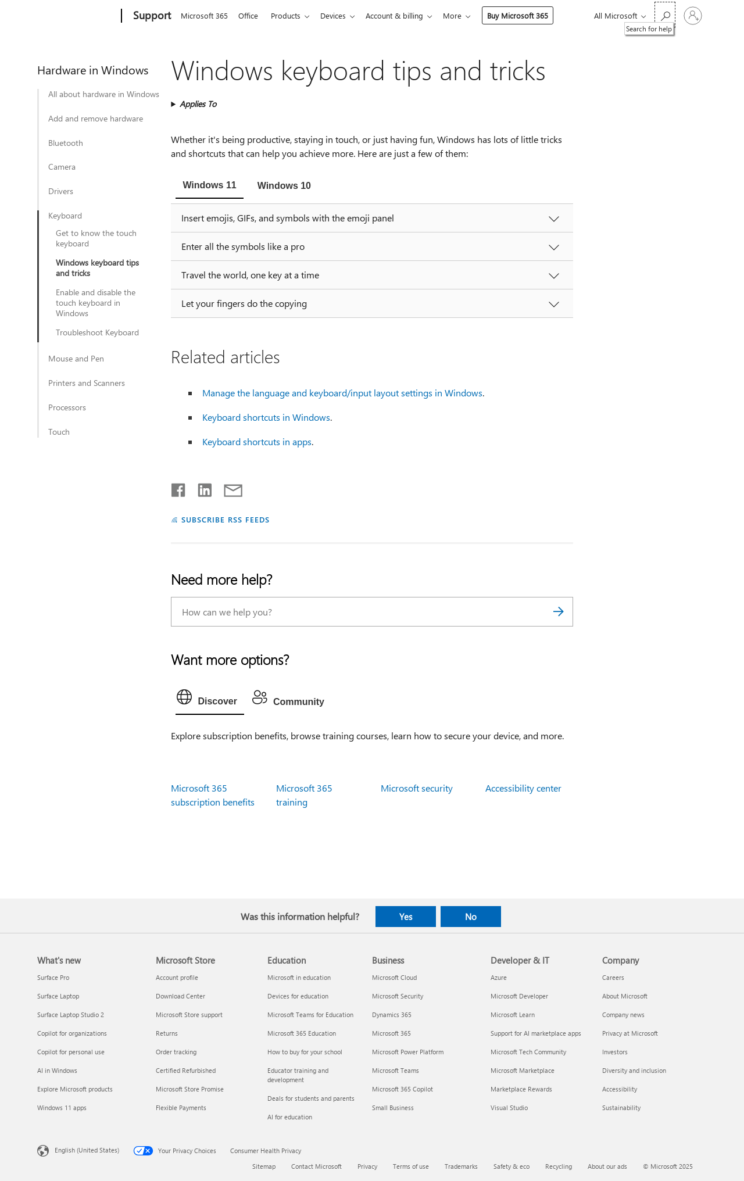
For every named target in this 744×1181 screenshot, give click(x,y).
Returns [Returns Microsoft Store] (167, 1033)
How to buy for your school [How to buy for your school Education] (304, 1051)
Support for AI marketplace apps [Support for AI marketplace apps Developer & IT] (536, 1033)
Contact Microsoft (316, 1166)
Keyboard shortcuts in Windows (266, 417)
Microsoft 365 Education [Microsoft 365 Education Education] (301, 1033)
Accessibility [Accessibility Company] (619, 1089)
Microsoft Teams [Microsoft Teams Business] (395, 1070)
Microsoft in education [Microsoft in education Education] (299, 977)
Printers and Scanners (86, 383)
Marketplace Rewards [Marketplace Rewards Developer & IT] (521, 1089)
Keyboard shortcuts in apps (257, 441)
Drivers (60, 191)
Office (250, 15)
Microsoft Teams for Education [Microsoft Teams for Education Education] (310, 1014)
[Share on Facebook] (179, 488)
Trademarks (461, 1166)
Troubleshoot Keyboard (97, 332)
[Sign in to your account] (693, 16)
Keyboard (65, 215)
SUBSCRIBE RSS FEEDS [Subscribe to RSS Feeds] (225, 519)
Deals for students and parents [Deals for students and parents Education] (311, 1098)
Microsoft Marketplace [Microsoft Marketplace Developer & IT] (523, 1070)
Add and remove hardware (95, 118)
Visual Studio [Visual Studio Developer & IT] (509, 1107)
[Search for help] (664, 15)
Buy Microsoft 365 (529, 15)
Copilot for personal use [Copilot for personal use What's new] (71, 1051)
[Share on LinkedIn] (200, 488)
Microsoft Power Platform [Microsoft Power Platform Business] (407, 1051)
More (464, 15)
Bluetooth (65, 143)
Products (290, 15)
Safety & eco (511, 1166)
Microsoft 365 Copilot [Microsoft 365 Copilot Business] (402, 1089)
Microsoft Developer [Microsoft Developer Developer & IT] (519, 996)
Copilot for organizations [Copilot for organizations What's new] (72, 1033)
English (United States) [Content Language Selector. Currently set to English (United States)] (87, 1150)
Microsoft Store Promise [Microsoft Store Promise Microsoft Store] (190, 1089)
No (471, 916)
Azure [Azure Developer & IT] (499, 977)
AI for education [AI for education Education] (289, 1116)
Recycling (558, 1166)
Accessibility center (523, 788)
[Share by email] (227, 488)
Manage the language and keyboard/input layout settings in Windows (342, 392)
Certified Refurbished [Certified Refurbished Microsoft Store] (186, 1070)
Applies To (198, 103)
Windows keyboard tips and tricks (97, 267)
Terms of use (411, 1166)
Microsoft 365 (204, 15)
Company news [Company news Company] (623, 1014)
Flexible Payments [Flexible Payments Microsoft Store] (181, 1107)
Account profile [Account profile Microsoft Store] (177, 977)
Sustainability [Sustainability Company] (621, 1107)
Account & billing (403, 15)
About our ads (607, 1166)
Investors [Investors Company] (615, 1051)
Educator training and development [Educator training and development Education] (297, 1075)
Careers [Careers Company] (613, 977)
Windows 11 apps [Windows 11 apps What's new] (62, 1107)
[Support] (150, 16)
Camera (62, 167)
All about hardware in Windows (103, 94)
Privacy (367, 1166)
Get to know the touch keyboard (96, 238)
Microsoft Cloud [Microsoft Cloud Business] (394, 977)
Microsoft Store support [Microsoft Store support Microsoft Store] (189, 1014)
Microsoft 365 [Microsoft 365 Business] (391, 1033)
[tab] (209, 186)
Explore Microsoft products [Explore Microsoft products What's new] (75, 1089)
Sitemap (264, 1166)
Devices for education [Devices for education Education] (297, 996)
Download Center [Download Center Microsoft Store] (180, 996)
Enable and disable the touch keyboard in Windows (95, 302)
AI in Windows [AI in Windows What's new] (57, 1070)
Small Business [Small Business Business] (393, 1107)
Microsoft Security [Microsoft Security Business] (397, 996)
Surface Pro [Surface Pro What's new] (53, 977)
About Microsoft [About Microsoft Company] (625, 996)
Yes (405, 916)
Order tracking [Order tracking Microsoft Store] (176, 1051)
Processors (67, 407)
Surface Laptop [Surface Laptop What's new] (58, 996)
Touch (59, 432)
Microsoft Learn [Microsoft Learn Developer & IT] (513, 1014)
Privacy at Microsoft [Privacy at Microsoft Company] (630, 1033)
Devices (340, 15)
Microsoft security (417, 788)
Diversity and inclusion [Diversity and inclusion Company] (634, 1070)
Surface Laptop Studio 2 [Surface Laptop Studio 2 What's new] (70, 1014)
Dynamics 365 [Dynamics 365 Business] (392, 1014)
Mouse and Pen (76, 358)
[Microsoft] (77, 16)
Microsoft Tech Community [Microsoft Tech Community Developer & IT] (528, 1051)
